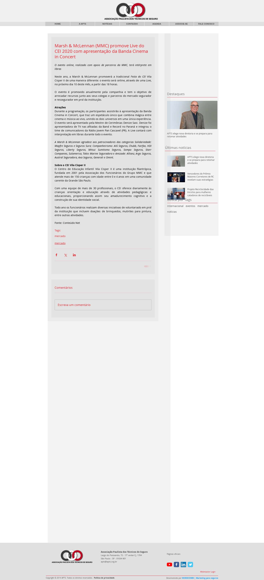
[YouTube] (169, 564)
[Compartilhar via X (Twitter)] (65, 255)
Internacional (175, 206)
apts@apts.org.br (109, 561)
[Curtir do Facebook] (189, 4)
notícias (172, 211)
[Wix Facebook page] (176, 564)
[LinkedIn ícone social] (183, 564)
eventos (190, 206)
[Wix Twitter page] (190, 564)
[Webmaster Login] (207, 572)
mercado (202, 206)
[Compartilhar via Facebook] (56, 255)
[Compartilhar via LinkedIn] (74, 255)
